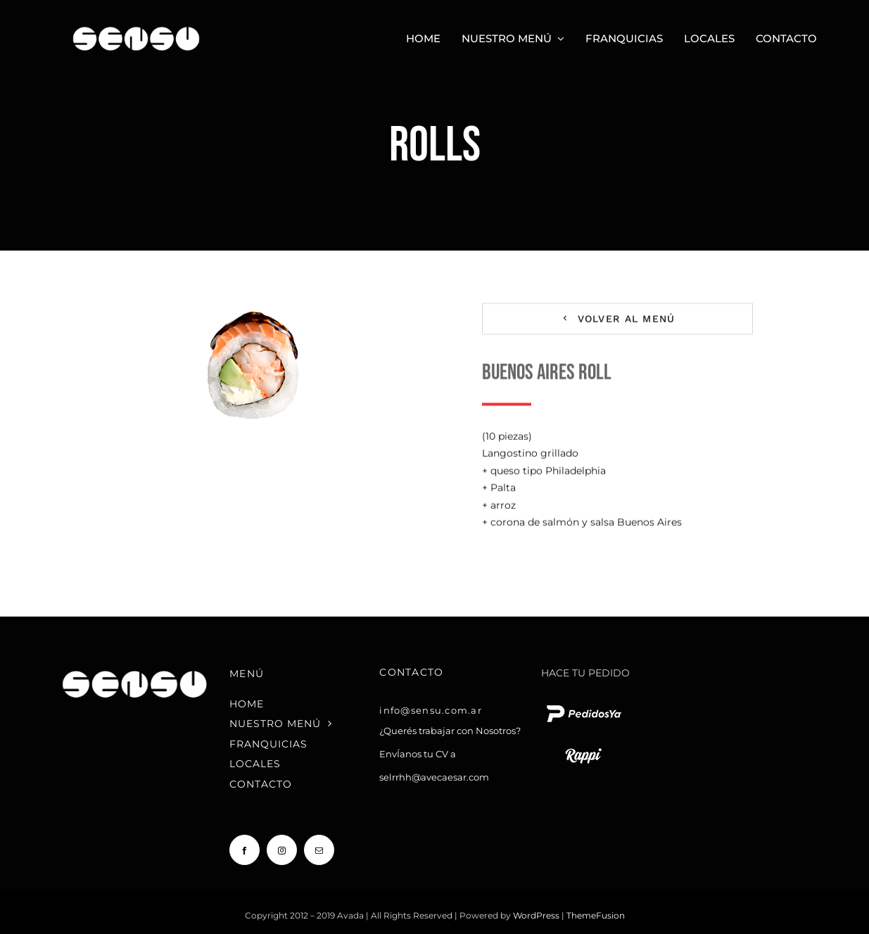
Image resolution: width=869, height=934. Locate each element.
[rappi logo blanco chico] (583, 746)
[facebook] (244, 850)
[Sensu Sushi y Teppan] (136, 22)
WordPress (537, 915)
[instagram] (282, 850)
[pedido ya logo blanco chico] (583, 704)
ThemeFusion (595, 915)
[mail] (319, 850)
